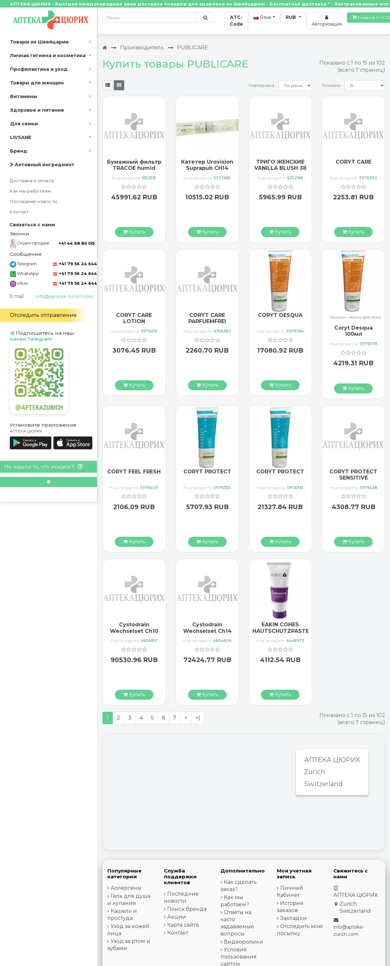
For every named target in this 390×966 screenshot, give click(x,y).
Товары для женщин (37, 83)
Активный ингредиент (42, 165)
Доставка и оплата (32, 180)
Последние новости (33, 201)
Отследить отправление (43, 315)
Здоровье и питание (37, 110)
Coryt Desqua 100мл (353, 331)
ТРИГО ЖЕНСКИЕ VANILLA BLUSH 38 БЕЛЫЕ (280, 168)
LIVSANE (20, 137)
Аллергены (126, 888)
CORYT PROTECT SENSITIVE (353, 475)
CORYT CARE (353, 162)
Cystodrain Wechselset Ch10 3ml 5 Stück (134, 630)
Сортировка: (262, 85)
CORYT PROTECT (207, 472)
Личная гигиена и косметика (48, 55)
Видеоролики (243, 942)
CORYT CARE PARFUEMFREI (207, 318)
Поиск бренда (187, 909)
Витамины (23, 96)
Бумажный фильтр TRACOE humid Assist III (134, 168)
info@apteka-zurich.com (64, 296)
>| (197, 718)
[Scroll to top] (48, 482)
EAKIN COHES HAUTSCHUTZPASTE (280, 627)
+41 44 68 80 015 (77, 243)
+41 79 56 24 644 (75, 263)
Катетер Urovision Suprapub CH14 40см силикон (207, 168)
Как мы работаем (30, 191)
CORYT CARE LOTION (134, 318)
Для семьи (24, 124)
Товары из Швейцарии (39, 42)
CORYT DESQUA (280, 315)
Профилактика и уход (39, 69)
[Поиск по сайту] (205, 17)
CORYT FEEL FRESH (134, 472)
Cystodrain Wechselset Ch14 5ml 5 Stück (207, 630)
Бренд (18, 151)
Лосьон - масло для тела (355, 317)
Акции (176, 917)
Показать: (331, 85)
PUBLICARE (192, 47)
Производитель (142, 47)
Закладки (293, 918)
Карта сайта (183, 925)
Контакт (19, 211)
